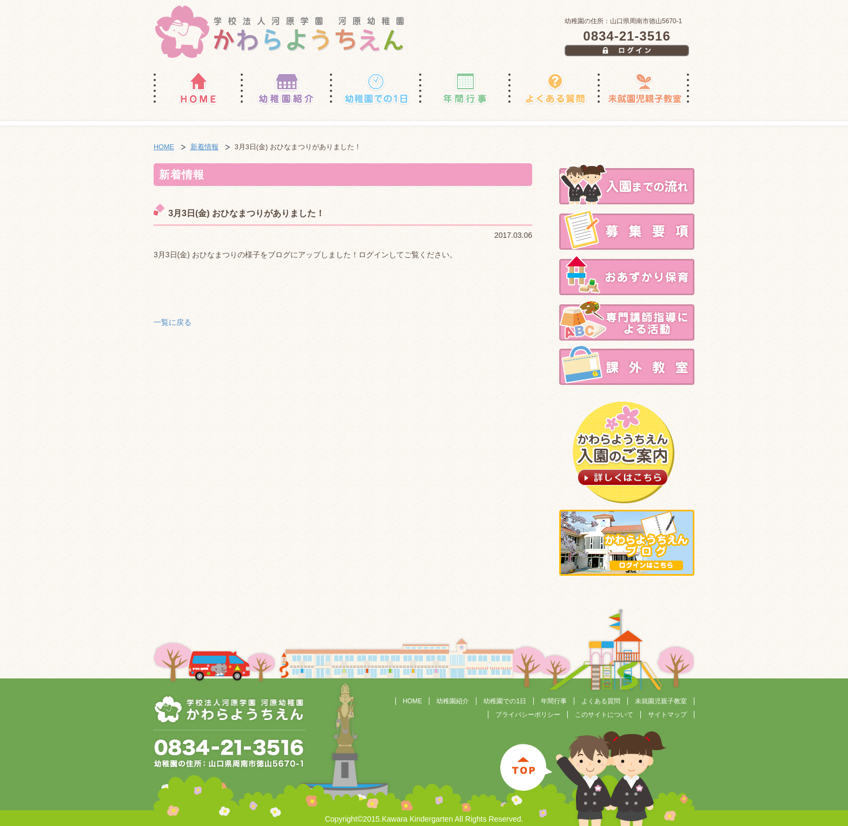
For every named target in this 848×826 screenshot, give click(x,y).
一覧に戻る (172, 322)
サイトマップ (667, 714)
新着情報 (204, 147)
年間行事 (554, 701)
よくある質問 (600, 701)
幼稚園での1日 (504, 701)
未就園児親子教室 (661, 701)
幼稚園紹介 (452, 701)
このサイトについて (604, 714)
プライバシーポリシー (527, 714)
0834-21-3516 (626, 36)
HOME (164, 147)
